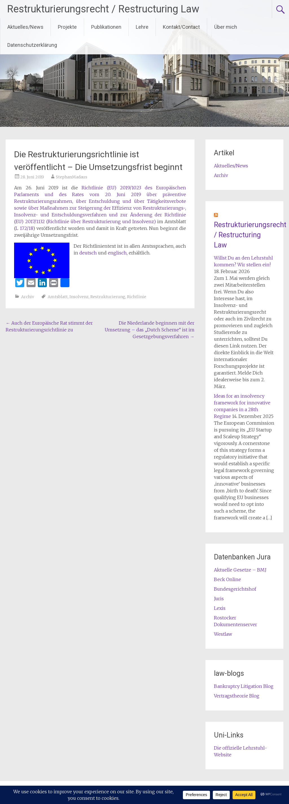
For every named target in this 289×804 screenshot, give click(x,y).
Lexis (219, 608)
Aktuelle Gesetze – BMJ (240, 570)
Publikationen (106, 27)
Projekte (67, 27)
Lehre (142, 27)
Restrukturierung (107, 296)
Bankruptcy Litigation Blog (243, 686)
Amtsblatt (58, 296)
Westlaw (223, 634)
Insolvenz (79, 296)
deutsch (88, 253)
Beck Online (227, 579)
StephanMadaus (71, 177)
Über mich (225, 27)
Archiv (27, 296)
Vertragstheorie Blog (236, 696)
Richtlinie (136, 296)
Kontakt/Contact (181, 27)
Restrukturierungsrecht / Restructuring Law (103, 9)
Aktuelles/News (25, 27)
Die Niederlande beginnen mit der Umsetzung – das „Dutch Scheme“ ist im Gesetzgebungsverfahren (149, 329)
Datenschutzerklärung (32, 45)
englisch (117, 253)
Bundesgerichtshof (235, 589)
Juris (219, 598)
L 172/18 (24, 228)
